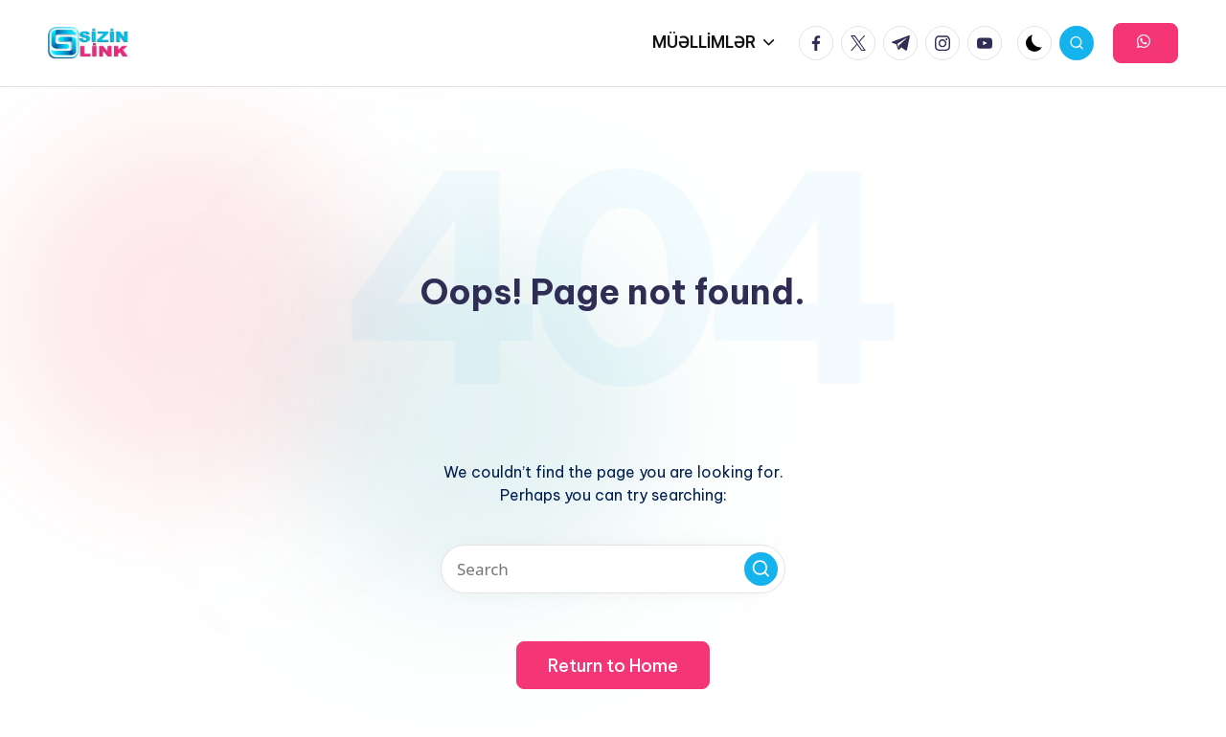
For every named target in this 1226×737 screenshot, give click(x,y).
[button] (1145, 43)
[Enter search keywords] (613, 569)
